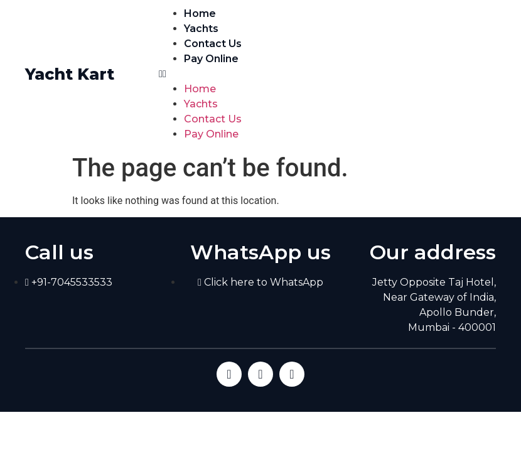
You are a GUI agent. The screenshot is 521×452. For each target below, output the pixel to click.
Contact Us (213, 44)
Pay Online (211, 59)
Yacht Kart (69, 74)
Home (200, 13)
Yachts (201, 29)
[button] (327, 74)
